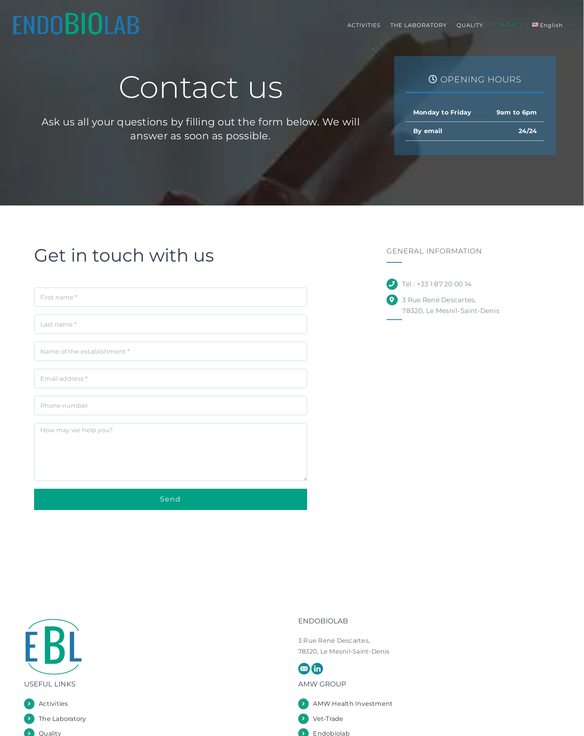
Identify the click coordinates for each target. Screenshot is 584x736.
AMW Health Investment (353, 703)
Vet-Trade (328, 718)
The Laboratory (62, 718)
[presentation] (93, 533)
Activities (53, 703)
